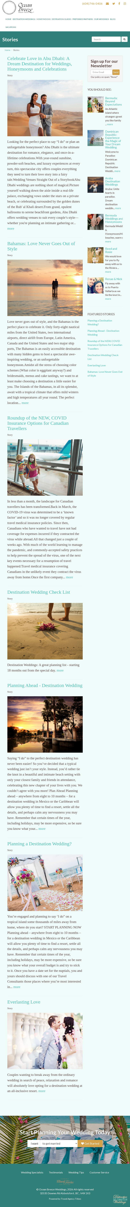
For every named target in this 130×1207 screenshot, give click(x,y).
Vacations (10, 27)
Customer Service (99, 1172)
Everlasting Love (23, 1001)
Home (8, 19)
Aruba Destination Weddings (112, 181)
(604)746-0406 (92, 3)
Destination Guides (61, 19)
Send (115, 72)
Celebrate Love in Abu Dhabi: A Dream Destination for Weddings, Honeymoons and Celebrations (39, 64)
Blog (113, 19)
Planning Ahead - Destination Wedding (45, 685)
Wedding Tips (76, 1172)
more (10, 228)
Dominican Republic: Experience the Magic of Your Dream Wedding (113, 139)
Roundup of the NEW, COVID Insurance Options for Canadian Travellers (38, 423)
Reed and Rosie (111, 250)
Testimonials (56, 1172)
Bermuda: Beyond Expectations (113, 101)
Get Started (90, 1143)
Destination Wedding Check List (38, 592)
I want (34, 1143)
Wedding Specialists (32, 1172)
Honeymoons (43, 19)
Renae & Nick (113, 279)
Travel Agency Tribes (71, 1199)
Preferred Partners (82, 19)
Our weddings (101, 19)
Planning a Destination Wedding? (39, 843)
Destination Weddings (24, 19)
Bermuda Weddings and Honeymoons (114, 219)
